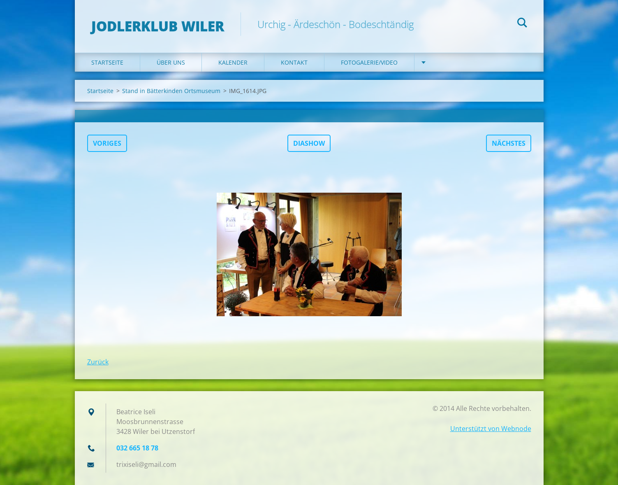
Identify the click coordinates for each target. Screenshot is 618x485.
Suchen (522, 23)
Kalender (233, 62)
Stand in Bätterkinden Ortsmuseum (171, 91)
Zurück (98, 361)
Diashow (309, 143)
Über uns (171, 62)
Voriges (107, 143)
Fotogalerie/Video (369, 62)
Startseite (107, 62)
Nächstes (508, 143)
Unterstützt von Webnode (490, 428)
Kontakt (294, 62)
